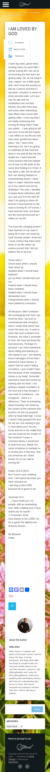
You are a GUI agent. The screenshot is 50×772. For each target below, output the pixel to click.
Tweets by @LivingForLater (19, 738)
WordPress (13, 762)
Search (37, 709)
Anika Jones (14, 647)
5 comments (19, 43)
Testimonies (19, 56)
